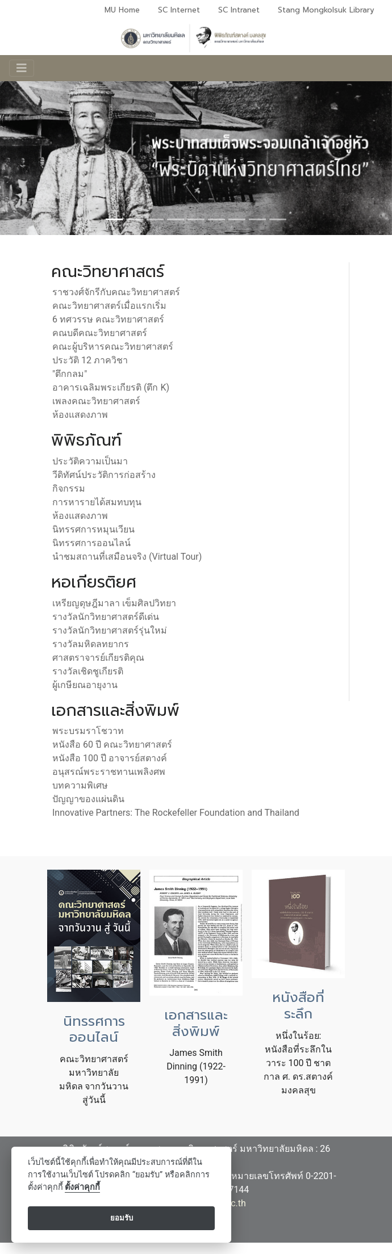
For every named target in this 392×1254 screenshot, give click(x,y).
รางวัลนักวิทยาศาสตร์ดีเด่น (105, 616)
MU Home (122, 10)
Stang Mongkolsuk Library (326, 10)
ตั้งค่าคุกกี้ (82, 1187)
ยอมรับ (121, 1218)
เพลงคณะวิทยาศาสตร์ (96, 401)
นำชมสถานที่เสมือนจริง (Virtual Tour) (127, 556)
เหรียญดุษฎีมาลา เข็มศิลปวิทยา (114, 603)
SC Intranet (239, 10)
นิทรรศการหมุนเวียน (93, 529)
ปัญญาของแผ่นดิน (88, 799)
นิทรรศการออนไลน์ (91, 543)
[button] (29, 627)
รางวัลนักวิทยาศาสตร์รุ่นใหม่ (109, 630)
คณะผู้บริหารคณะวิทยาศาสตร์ (112, 346)
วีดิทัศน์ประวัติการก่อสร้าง (104, 474)
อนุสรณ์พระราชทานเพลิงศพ (108, 771)
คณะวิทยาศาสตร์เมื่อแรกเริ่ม (109, 305)
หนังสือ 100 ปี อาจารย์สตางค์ (109, 758)
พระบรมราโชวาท (88, 730)
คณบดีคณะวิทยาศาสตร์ (99, 333)
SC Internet (179, 10)
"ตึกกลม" (69, 373)
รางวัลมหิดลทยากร (90, 644)
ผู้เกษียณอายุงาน (85, 685)
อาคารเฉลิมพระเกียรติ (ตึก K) (110, 387)
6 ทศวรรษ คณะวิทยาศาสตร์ (108, 319)
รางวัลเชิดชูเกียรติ (87, 671)
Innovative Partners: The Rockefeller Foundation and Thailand (175, 812)
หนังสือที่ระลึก (298, 1005)
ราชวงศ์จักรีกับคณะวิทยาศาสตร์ (116, 292)
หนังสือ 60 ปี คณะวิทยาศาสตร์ (112, 744)
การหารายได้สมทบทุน (96, 502)
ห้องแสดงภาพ (80, 414)
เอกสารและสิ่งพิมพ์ (196, 1023)
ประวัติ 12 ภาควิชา (90, 360)
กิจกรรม (68, 488)
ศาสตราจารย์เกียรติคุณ (98, 657)
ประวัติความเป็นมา (90, 461)
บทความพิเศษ (80, 785)
